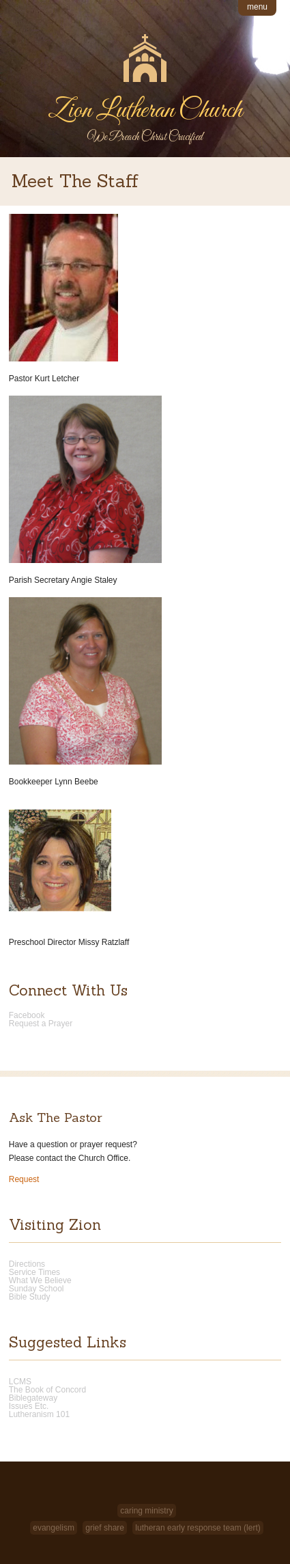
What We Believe (40, 1280)
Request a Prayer (40, 1023)
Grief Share (104, 1528)
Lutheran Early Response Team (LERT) (197, 1528)
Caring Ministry (146, 1510)
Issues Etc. (29, 1406)
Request (24, 1179)
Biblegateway (33, 1398)
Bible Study (29, 1297)
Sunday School (36, 1288)
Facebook (27, 1015)
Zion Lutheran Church (145, 111)
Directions (27, 1264)
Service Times (34, 1272)
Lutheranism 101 (39, 1414)
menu (257, 7)
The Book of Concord (47, 1390)
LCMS (20, 1381)
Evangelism (53, 1528)
